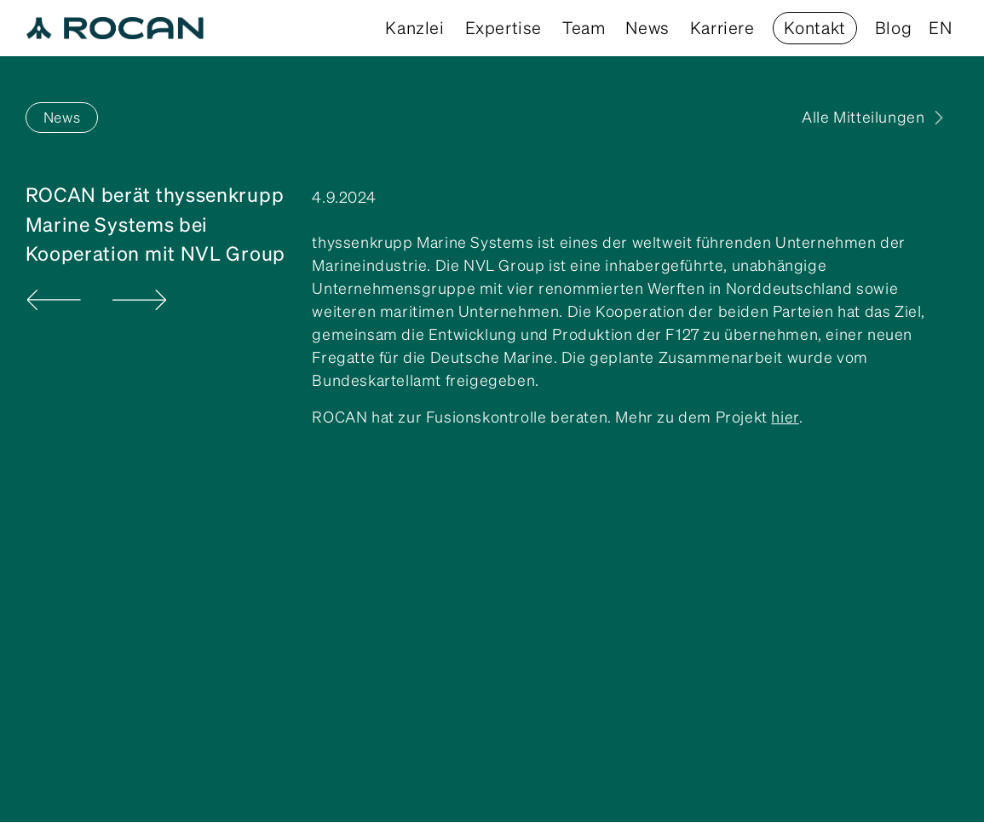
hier (784, 417)
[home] (115, 28)
